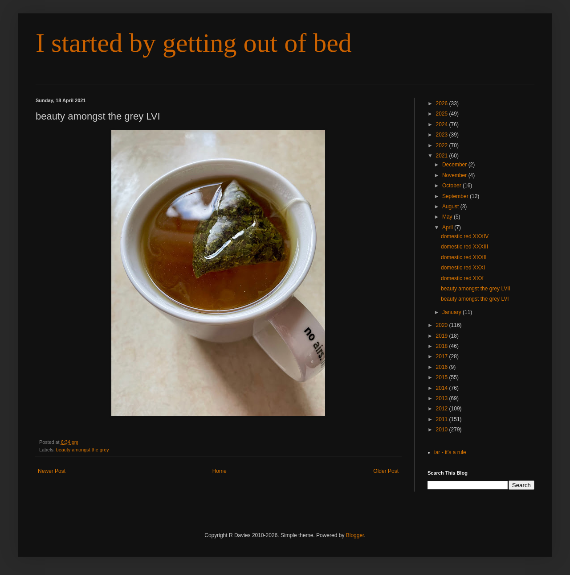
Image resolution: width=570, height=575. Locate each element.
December (455, 164)
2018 (442, 346)
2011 (442, 419)
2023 (442, 135)
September (456, 196)
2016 (442, 367)
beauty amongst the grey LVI (475, 299)
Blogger (355, 535)
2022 (442, 145)
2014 (442, 388)
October (452, 185)
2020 (442, 325)
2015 (442, 377)
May (448, 217)
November (455, 175)
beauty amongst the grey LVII (475, 288)
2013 (442, 398)
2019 (442, 336)
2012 (442, 408)
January (452, 312)
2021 (442, 156)
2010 (442, 429)
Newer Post (51, 471)
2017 (442, 356)
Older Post (386, 471)
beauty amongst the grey (82, 449)
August (451, 206)
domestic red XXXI (463, 268)
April (448, 227)
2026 (442, 103)
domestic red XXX (462, 278)
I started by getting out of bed (194, 43)
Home (219, 471)
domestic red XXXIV (465, 236)
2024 (442, 124)
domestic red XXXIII (464, 247)
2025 (442, 114)
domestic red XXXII (464, 257)
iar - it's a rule (450, 452)
